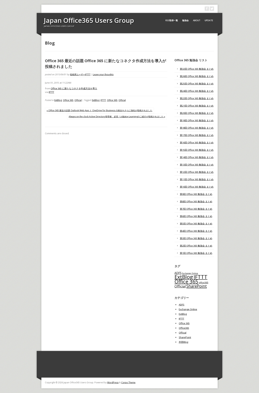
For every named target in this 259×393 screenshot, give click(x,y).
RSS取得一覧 (171, 20)
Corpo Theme (128, 382)
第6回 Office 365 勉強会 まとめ (196, 216)
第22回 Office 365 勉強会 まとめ (196, 98)
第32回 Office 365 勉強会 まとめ (196, 68)
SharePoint (185, 337)
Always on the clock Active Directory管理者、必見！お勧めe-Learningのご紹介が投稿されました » (117, 116)
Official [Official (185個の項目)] (180, 286)
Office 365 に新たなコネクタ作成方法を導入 (74, 88)
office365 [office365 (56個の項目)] (203, 282)
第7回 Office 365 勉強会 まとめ (196, 208)
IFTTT (51, 92)
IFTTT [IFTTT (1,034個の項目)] (200, 277)
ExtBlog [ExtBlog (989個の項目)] (183, 277)
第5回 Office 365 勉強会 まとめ (196, 223)
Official (78, 100)
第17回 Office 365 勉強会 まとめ (196, 135)
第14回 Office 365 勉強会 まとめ (196, 157)
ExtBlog (58, 100)
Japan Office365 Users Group (89, 20)
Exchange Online (188, 309)
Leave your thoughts (103, 74)
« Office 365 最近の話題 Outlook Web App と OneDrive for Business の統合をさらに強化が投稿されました (99, 110)
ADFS (181, 304)
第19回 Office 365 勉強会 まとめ (196, 120)
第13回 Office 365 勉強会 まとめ (196, 164)
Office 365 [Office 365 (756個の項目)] (186, 281)
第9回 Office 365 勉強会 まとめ (196, 194)
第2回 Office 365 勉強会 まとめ (196, 245)
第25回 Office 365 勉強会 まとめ (196, 83)
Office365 (184, 328)
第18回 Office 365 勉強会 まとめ (196, 127)
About (196, 20)
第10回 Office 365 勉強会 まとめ (196, 186)
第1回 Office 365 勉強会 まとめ (196, 253)
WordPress (113, 382)
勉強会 (185, 20)
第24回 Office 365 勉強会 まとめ (196, 91)
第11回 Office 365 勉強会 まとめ (196, 179)
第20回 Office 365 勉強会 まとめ (196, 113)
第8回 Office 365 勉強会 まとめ (196, 201)
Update (209, 20)
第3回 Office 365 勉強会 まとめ (196, 238)
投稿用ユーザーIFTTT (80, 74)
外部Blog (183, 342)
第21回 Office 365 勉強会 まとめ (196, 105)
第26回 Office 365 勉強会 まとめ (196, 76)
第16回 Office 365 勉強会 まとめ (196, 142)
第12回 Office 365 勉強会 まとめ (196, 172)
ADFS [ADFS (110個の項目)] (177, 273)
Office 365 (68, 100)
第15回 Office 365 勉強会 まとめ (196, 149)
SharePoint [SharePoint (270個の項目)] (196, 286)
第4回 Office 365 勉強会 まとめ (196, 231)
